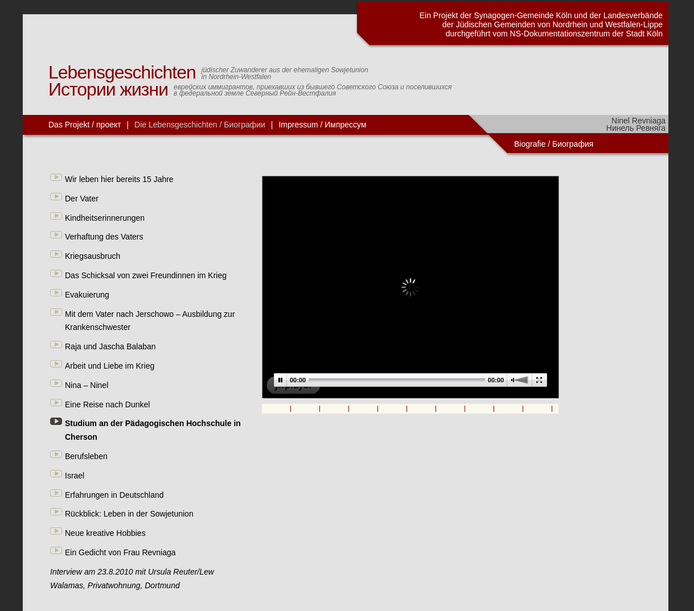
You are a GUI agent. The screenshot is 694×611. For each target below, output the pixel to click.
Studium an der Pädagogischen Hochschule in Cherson (153, 430)
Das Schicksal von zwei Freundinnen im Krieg (146, 275)
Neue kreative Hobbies (105, 533)
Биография (574, 143)
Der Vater (81, 198)
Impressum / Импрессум (322, 124)
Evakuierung (87, 294)
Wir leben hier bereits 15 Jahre (119, 179)
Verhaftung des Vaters (104, 236)
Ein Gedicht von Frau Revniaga (120, 552)
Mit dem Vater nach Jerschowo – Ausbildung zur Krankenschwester (150, 320)
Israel (74, 475)
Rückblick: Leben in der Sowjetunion (129, 513)
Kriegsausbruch (92, 256)
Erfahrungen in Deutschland (114, 494)
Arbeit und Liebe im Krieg (109, 365)
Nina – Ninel (86, 385)
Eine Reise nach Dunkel (107, 404)
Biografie (529, 143)
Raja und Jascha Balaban (110, 346)
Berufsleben (86, 456)
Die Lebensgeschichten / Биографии (199, 124)
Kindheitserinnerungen (105, 217)
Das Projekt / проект (84, 124)
